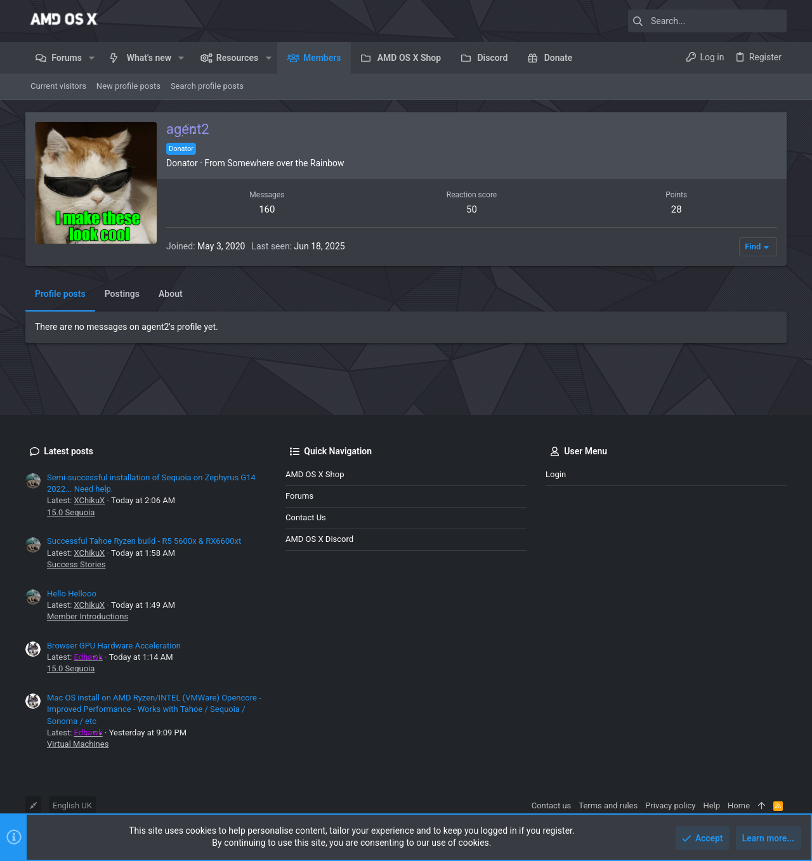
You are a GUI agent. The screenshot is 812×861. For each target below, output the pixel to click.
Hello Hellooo (71, 593)
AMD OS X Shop (314, 474)
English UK (72, 805)
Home (739, 805)
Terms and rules (608, 805)
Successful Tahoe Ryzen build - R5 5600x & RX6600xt (144, 541)
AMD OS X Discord (319, 539)
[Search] (707, 21)
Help (711, 805)
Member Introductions (87, 616)
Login (556, 474)
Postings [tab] (122, 294)
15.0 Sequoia (71, 512)
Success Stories (76, 564)
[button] (91, 57)
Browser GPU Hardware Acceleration (114, 645)
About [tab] (171, 294)
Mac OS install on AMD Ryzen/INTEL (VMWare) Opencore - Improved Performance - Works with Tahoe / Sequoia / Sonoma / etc (154, 709)
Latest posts (68, 451)
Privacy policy (670, 805)
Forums (299, 496)
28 (676, 209)
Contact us (305, 517)
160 (267, 209)
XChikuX (89, 500)
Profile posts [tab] (60, 294)
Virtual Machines (77, 744)
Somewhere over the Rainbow (285, 163)
